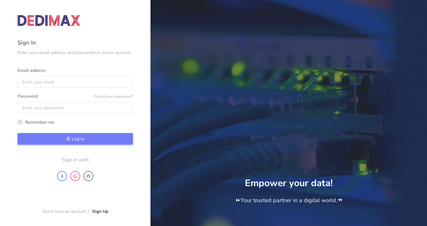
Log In (75, 139)
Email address (32, 70)
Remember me (40, 122)
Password (28, 96)
